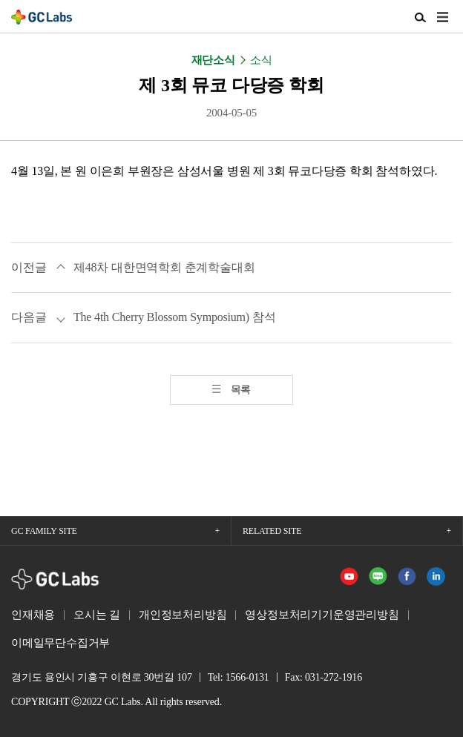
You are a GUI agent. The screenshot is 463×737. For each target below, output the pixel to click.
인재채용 (33, 615)
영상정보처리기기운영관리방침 (321, 615)
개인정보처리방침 (182, 615)
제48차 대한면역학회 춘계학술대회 (164, 267)
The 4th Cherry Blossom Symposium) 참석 (174, 317)
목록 (241, 389)
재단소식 (213, 60)
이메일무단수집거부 (60, 643)
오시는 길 (96, 615)
